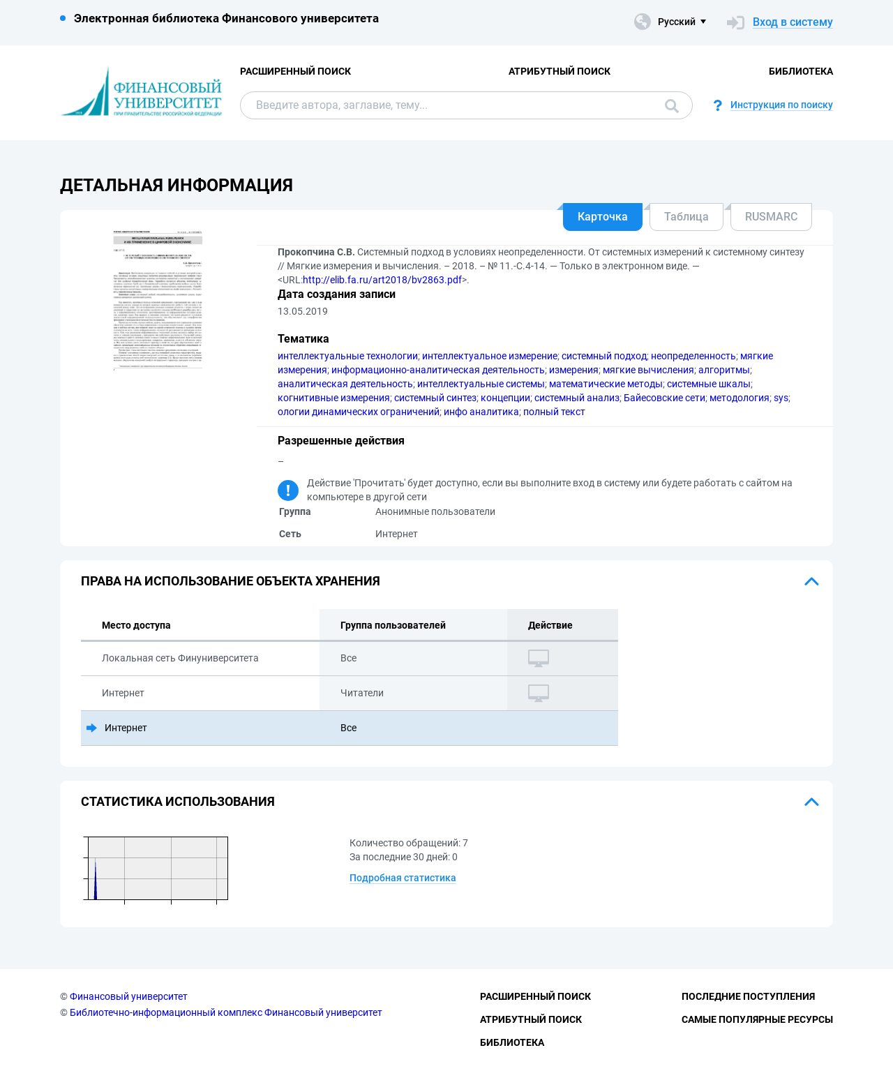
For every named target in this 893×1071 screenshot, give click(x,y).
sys (781, 397)
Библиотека (801, 71)
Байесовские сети (664, 397)
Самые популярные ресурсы (757, 1019)
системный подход (604, 355)
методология (740, 397)
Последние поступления (748, 996)
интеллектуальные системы (481, 383)
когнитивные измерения (334, 397)
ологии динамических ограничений (359, 411)
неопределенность (693, 355)
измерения (574, 369)
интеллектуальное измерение (489, 355)
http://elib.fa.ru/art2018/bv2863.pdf (382, 279)
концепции (505, 397)
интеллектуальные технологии (348, 355)
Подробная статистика (403, 877)
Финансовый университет (129, 996)
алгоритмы (724, 369)
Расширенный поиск (295, 71)
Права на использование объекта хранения (230, 581)
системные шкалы (709, 383)
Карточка (603, 216)
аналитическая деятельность (345, 383)
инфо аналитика (481, 411)
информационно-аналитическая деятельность (438, 369)
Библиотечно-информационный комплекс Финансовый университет (226, 1012)
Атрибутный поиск (559, 71)
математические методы (606, 383)
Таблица (686, 216)
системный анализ (577, 397)
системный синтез (435, 397)
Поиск (672, 106)
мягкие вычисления (648, 369)
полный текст (554, 411)
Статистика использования (178, 801)
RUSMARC (771, 216)
